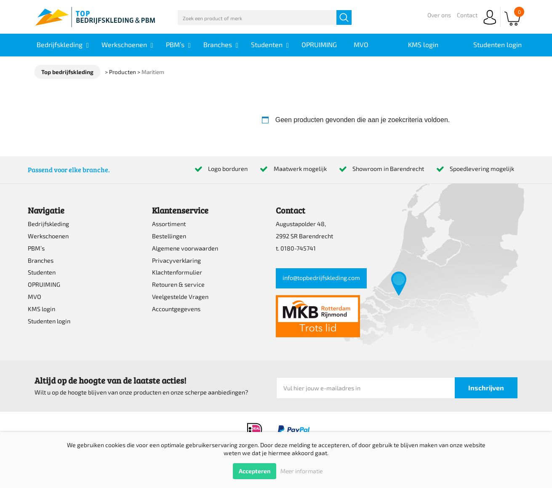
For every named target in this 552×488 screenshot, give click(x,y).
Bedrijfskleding (48, 223)
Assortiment (169, 223)
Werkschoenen (48, 236)
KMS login (41, 308)
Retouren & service (178, 284)
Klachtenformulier (177, 272)
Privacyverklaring (176, 260)
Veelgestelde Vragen (180, 296)
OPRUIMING (44, 284)
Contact (467, 15)
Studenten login (49, 321)
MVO (34, 296)
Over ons (439, 15)
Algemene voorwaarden (185, 248)
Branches (40, 260)
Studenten (42, 272)
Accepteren (254, 471)
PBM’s (36, 248)
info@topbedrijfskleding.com (321, 277)
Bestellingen (169, 236)
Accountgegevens (176, 308)
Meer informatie (301, 471)
